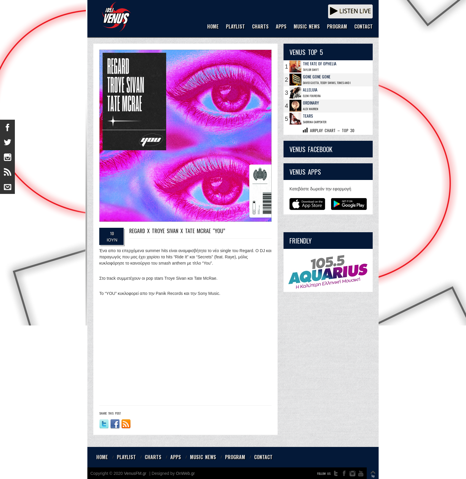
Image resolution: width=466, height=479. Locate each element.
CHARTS (260, 27)
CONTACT (363, 27)
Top (372, 476)
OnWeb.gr (185, 473)
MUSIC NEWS (307, 27)
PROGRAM (337, 27)
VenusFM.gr (135, 473)
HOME (213, 27)
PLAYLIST (235, 27)
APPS (281, 27)
